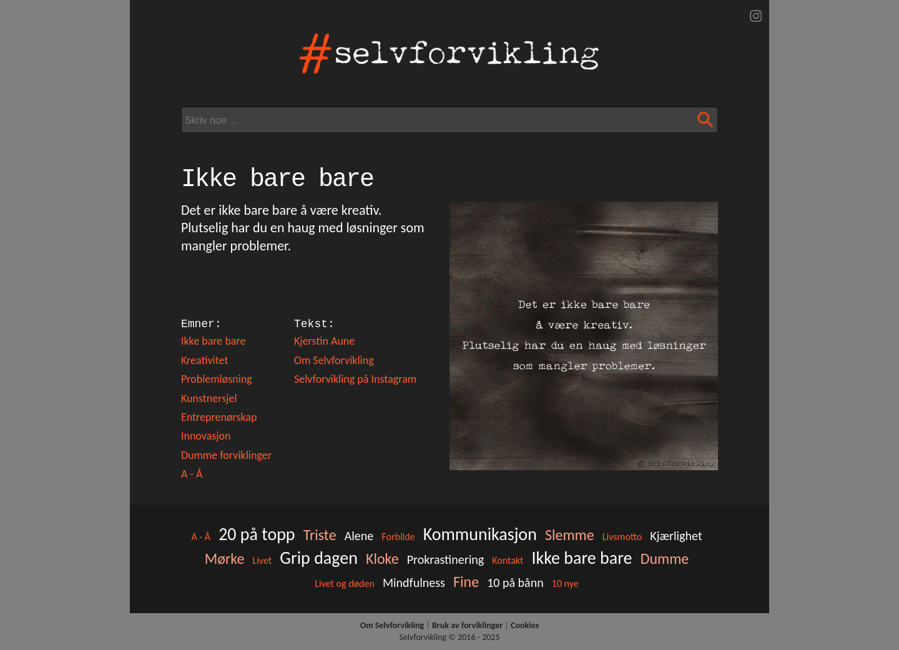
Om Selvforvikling (334, 360)
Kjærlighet (676, 535)
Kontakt (507, 560)
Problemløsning (216, 379)
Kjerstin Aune (324, 341)
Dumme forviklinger (226, 455)
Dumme (665, 558)
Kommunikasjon (480, 534)
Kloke (382, 558)
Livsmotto (622, 537)
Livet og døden (345, 583)
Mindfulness (414, 582)
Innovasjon (206, 436)
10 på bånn (515, 582)
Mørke (225, 558)
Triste (320, 535)
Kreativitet (204, 360)
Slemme (569, 535)
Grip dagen (319, 558)
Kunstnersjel (209, 398)
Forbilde (398, 537)
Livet (262, 560)
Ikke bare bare (213, 341)
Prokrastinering (445, 559)
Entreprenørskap (219, 417)
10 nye (565, 583)
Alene (359, 535)
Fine (466, 582)
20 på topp (257, 534)
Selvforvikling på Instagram (355, 379)
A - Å (191, 474)
